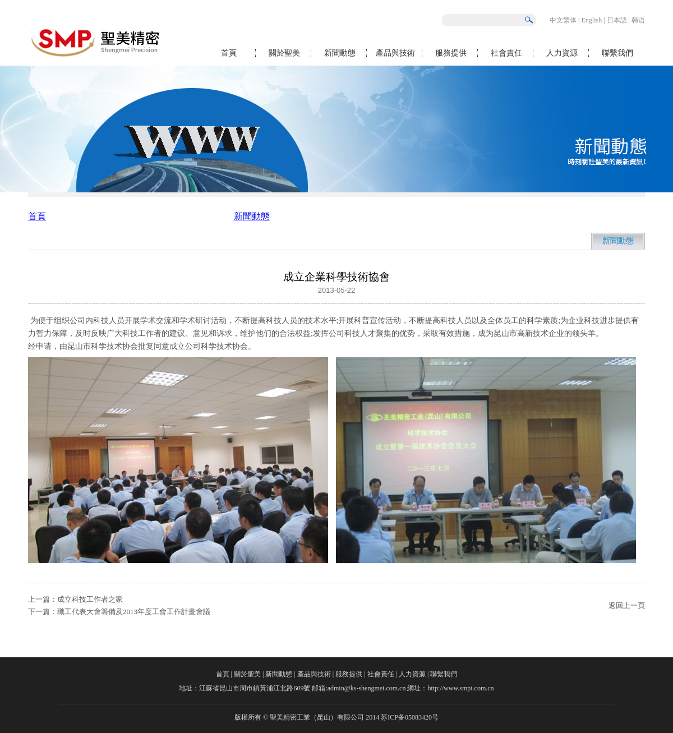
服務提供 (451, 53)
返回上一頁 (627, 605)
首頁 (229, 53)
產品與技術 (395, 53)
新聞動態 (340, 53)
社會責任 (506, 53)
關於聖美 (284, 53)
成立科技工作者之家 (90, 599)
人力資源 (562, 53)
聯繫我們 (617, 53)
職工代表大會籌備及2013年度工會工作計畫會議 (133, 611)
